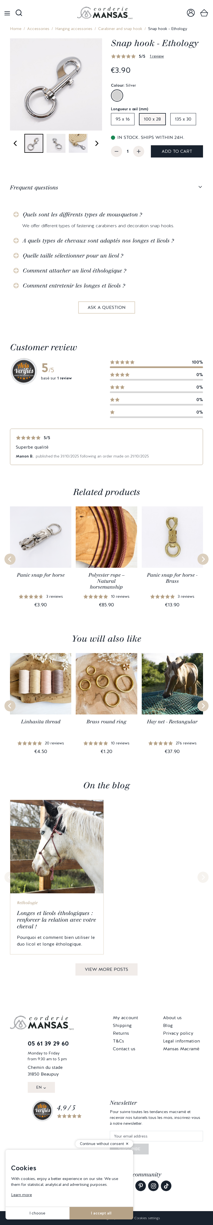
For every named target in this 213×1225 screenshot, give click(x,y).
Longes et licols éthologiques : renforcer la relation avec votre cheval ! (56, 920)
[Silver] (117, 95)
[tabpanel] (106, 257)
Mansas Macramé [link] (181, 1049)
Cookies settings (147, 1218)
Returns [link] (121, 1033)
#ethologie (27, 902)
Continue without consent (102, 1143)
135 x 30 (183, 119)
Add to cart (177, 151)
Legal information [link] (181, 1041)
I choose (37, 1213)
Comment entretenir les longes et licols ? (74, 285)
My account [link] (125, 1018)
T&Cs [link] (118, 1041)
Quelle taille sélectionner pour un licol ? (73, 255)
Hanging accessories (73, 28)
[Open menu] (7, 13)
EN (39, 1087)
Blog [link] (168, 1025)
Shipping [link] (122, 1025)
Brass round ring (106, 722)
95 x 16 (123, 119)
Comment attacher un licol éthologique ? (74, 270)
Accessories (38, 28)
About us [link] (172, 1018)
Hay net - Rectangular (172, 722)
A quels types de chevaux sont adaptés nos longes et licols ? (98, 240)
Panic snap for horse (41, 575)
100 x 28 (152, 119)
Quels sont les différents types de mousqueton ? (82, 214)
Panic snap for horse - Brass (172, 578)
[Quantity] (127, 151)
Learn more (21, 1194)
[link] (190, 13)
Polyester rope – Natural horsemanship (106, 581)
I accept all (101, 1213)
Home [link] (15, 28)
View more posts (106, 969)
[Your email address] (156, 1136)
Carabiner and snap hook (120, 28)
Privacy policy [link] (178, 1033)
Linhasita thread (40, 722)
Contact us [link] (124, 1049)
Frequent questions (34, 187)
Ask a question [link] (107, 307)
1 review (157, 56)
